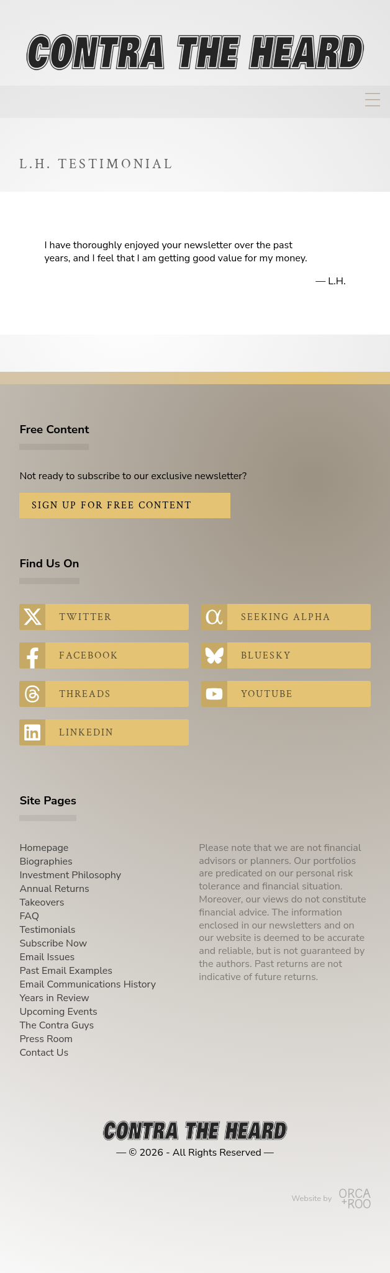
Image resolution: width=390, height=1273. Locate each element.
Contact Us (43, 1052)
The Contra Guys (56, 1025)
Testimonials (47, 930)
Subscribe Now (53, 943)
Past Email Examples (65, 971)
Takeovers (41, 902)
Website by (330, 1198)
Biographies (45, 861)
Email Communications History (87, 984)
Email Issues (47, 957)
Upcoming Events (58, 1012)
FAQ (29, 916)
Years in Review (54, 998)
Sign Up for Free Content (112, 505)
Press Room (46, 1039)
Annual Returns (54, 889)
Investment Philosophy (70, 875)
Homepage (43, 848)
